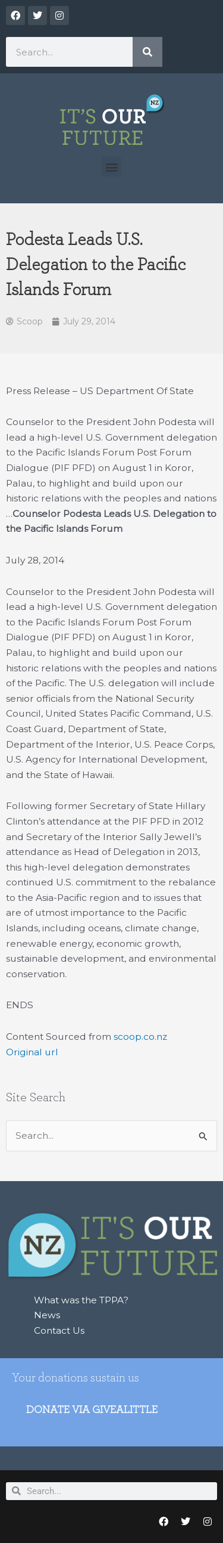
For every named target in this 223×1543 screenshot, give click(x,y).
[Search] (147, 52)
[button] (111, 166)
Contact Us (59, 1330)
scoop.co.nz (140, 1036)
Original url (32, 1052)
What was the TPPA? (81, 1300)
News (47, 1315)
